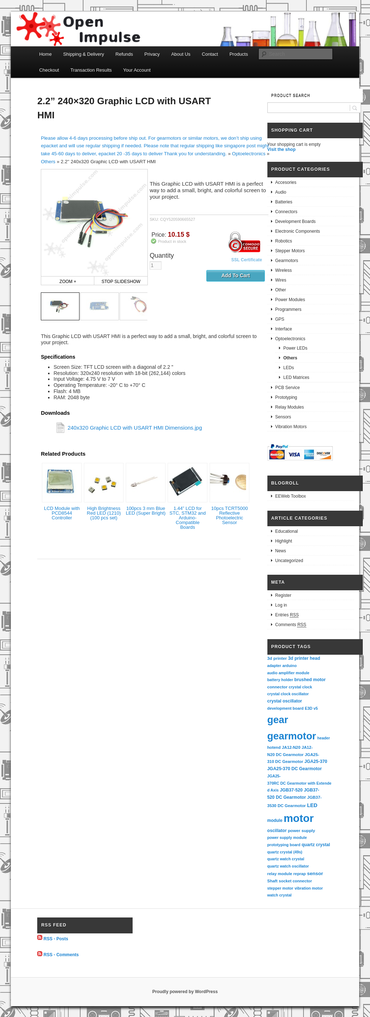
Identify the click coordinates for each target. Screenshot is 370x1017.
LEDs (288, 367)
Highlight (283, 541)
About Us (180, 54)
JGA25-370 (315, 761)
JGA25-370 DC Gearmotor (294, 768)
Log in (281, 605)
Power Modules (290, 299)
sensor (315, 873)
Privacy (152, 54)
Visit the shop (281, 149)
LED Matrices (296, 377)
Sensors (283, 416)
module (275, 820)
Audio (281, 192)
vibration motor (308, 888)
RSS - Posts (56, 938)
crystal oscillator (284, 701)
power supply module (287, 837)
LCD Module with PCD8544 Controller (62, 513)
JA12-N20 (291, 747)
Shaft (272, 881)
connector (277, 686)
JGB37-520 (291, 790)
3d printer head (304, 658)
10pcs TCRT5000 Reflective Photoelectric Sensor (229, 515)
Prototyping (286, 397)
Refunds (124, 54)
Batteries (283, 201)
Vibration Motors (291, 426)
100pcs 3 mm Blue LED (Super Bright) (145, 511)
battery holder (280, 680)
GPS (279, 319)
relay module (279, 874)
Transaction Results (91, 70)
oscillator (277, 830)
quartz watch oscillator (288, 866)
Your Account (137, 70)
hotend (274, 747)
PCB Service (287, 387)
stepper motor (280, 888)
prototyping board (284, 845)
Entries (287, 615)
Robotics (283, 241)
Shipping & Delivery (83, 54)
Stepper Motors (290, 250)
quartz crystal (316, 844)
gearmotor (291, 736)
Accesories (286, 182)
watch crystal (279, 895)
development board (285, 708)
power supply (301, 830)
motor (299, 818)
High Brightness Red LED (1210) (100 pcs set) (104, 513)
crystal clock (300, 687)
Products (238, 54)
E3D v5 (311, 708)
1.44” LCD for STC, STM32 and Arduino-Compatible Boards (187, 518)
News (280, 550)
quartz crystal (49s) (284, 852)
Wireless (283, 270)
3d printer (277, 658)
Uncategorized (289, 560)
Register (283, 595)
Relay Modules (289, 407)
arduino (289, 665)
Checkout (49, 70)
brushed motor (310, 679)
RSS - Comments (61, 954)
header (323, 738)
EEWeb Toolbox (290, 496)
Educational (286, 531)
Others (48, 161)
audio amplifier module (288, 673)
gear (277, 719)
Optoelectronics (249, 153)
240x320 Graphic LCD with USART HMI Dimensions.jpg (135, 428)
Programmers (288, 309)
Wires (281, 280)
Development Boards (295, 221)
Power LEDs (295, 348)
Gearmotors (286, 260)
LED (312, 805)
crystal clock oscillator (288, 694)
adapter (274, 665)
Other (280, 289)
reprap (299, 874)
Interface (283, 329)
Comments (290, 625)
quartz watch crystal (285, 859)
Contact (210, 54)
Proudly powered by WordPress (185, 991)
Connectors (286, 211)
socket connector (295, 881)
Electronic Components (297, 231)
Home (45, 54)
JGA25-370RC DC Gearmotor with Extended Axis (299, 783)
